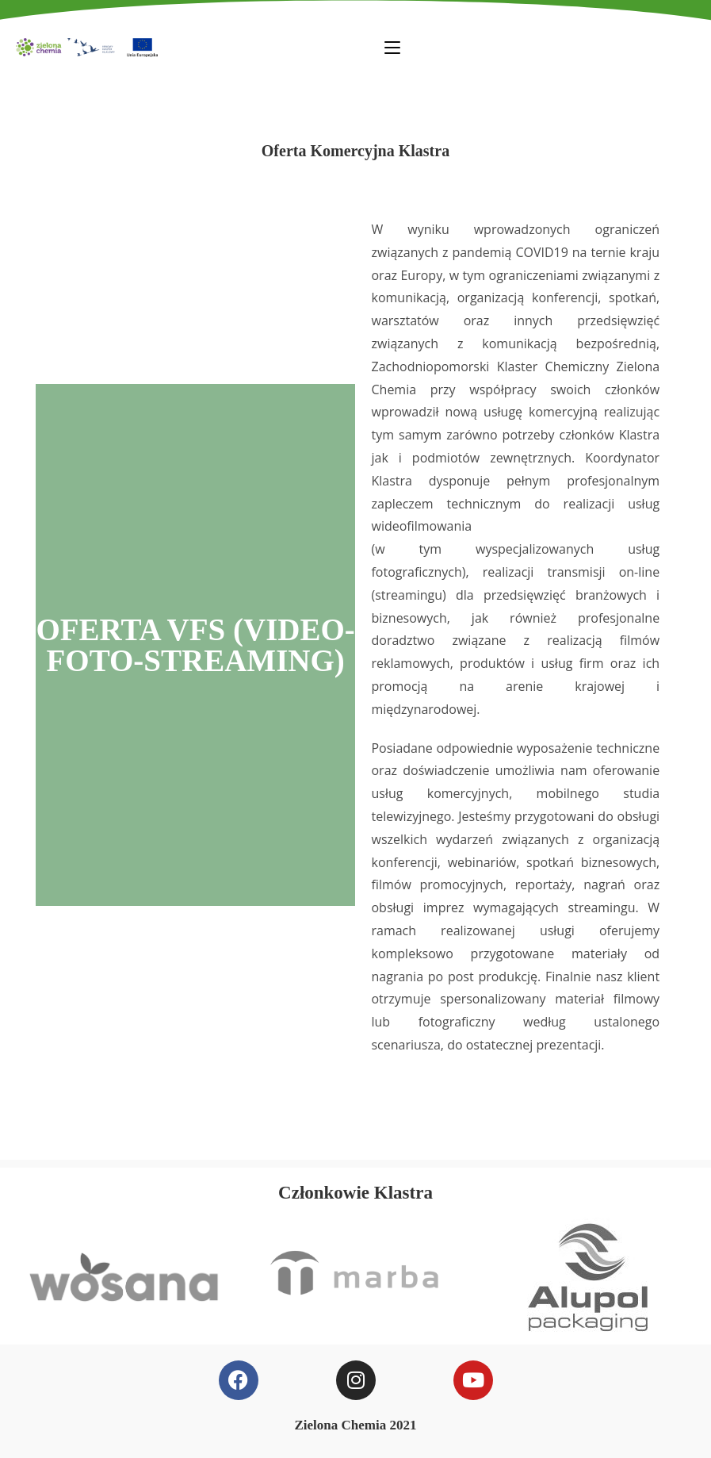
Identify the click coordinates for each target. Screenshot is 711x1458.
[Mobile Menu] (392, 47)
